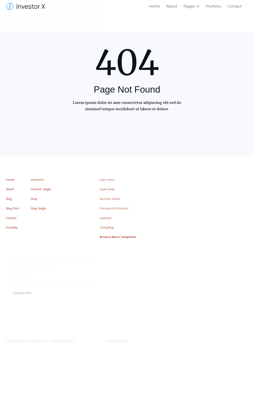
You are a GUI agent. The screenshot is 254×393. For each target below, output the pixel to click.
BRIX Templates (89, 341)
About (171, 6)
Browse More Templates (119, 236)
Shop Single (38, 208)
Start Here (108, 180)
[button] (192, 6)
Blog (9, 199)
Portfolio (213, 6)
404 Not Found (111, 199)
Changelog (108, 227)
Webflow (135, 341)
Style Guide (108, 190)
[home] (26, 6)
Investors (37, 180)
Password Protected (115, 208)
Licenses (107, 218)
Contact (234, 6)
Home (154, 6)
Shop (34, 199)
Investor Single (41, 189)
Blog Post (13, 208)
